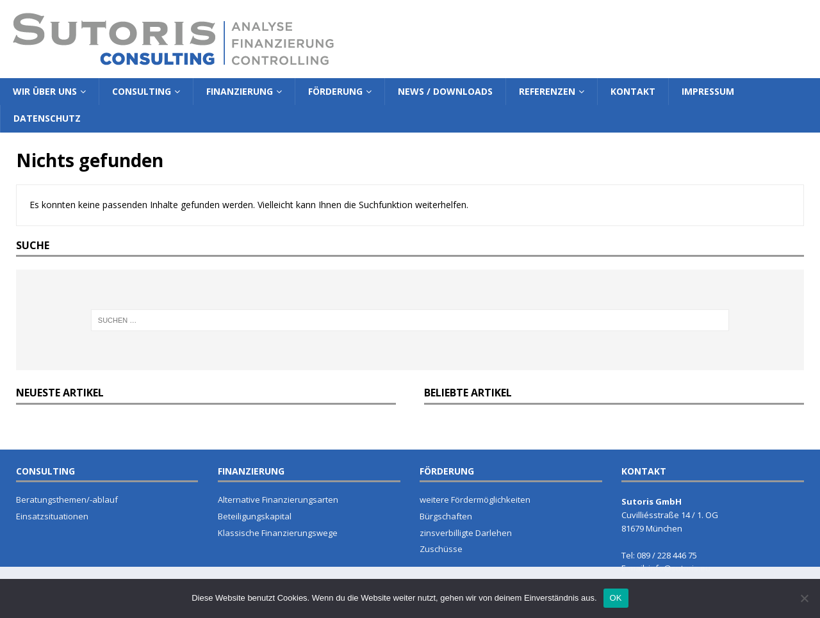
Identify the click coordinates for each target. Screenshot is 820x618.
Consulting (141, 91)
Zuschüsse (441, 549)
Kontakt (633, 91)
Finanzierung (239, 91)
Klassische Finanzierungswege (278, 533)
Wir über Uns (45, 91)
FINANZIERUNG (251, 471)
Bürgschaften (446, 516)
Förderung (335, 91)
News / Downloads (445, 91)
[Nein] (804, 598)
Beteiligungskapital (254, 516)
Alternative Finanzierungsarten (278, 499)
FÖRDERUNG (447, 471)
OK (616, 598)
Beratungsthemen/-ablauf (67, 499)
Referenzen (547, 91)
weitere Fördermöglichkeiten (475, 499)
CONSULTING (45, 471)
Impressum (708, 91)
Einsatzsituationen (52, 516)
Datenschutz (47, 118)
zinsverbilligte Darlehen (466, 533)
